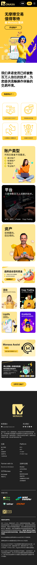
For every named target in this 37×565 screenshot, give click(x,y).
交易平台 (3, 454)
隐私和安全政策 (24, 474)
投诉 (21, 471)
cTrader (22, 451)
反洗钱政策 (23, 480)
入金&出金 (4, 456)
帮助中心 (3, 476)
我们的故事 (4, 474)
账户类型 (3, 447)
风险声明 (22, 476)
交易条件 (3, 451)
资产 (2, 449)
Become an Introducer (7, 467)
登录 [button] (22, 3)
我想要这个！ (9, 94)
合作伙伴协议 (23, 469)
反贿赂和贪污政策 (24, 478)
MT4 (21, 447)
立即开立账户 (19, 384)
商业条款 (22, 467)
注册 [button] (29, 3)
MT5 (21, 449)
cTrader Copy (23, 454)
